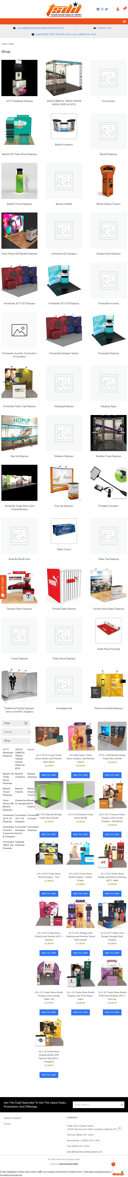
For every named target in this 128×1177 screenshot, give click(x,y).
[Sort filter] (15, 732)
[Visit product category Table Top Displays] (109, 540)
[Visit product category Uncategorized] (64, 689)
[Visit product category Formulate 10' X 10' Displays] (19, 284)
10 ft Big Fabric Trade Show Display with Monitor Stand (80, 759)
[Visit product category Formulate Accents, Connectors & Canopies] (19, 336)
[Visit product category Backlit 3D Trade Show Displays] (19, 135)
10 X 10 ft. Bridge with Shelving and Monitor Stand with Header (80, 936)
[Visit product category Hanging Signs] (109, 387)
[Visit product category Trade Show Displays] (64, 639)
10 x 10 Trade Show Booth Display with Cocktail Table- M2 (49, 996)
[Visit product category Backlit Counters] (64, 130)
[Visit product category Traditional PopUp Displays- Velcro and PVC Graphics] (19, 691)
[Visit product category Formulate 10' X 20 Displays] (64, 284)
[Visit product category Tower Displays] (19, 639)
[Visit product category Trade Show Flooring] (109, 634)
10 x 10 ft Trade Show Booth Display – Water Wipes (80, 877)
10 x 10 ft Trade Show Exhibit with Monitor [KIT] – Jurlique (49, 936)
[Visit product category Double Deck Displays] (109, 235)
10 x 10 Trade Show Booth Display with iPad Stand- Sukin (80, 996)
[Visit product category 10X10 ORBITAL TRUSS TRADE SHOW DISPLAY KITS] (64, 83)
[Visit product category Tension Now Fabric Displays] (109, 590)
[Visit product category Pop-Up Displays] (64, 487)
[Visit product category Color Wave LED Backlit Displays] (19, 235)
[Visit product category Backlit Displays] (109, 135)
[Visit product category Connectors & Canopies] (64, 235)
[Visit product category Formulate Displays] (109, 334)
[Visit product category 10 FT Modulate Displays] (19, 82)
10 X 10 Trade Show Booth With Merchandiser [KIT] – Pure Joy (112, 996)
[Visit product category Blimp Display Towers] (109, 185)
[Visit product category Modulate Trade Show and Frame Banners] (19, 488)
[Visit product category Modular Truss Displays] (109, 437)
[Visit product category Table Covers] (64, 535)
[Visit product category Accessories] (109, 82)
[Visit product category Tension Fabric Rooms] (64, 590)
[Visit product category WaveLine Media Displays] (109, 689)
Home (4, 44)
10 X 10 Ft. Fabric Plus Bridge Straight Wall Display (112, 936)
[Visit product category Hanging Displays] (64, 387)
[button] (124, 21)
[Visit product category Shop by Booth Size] (19, 540)
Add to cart (49, 775)
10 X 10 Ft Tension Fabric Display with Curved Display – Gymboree (112, 818)
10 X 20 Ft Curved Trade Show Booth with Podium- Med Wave (49, 759)
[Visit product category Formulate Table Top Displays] (19, 387)
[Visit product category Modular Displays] (64, 437)
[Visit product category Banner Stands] (64, 185)
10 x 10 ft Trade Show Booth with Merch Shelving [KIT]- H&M (112, 877)
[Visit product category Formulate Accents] (109, 284)
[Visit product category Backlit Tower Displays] (19, 185)
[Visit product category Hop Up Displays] (19, 437)
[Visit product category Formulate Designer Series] (64, 334)
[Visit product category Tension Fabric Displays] (19, 590)
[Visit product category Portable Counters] (109, 487)
